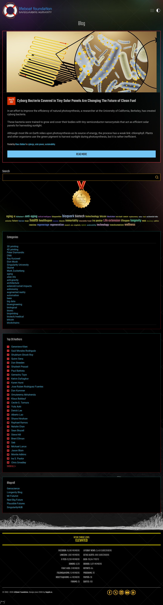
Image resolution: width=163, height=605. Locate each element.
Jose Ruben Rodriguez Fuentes (27, 386)
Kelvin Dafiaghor (20, 378)
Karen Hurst (17, 382)
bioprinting (12, 313)
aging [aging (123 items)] (9, 216)
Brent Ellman (17, 438)
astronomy (12, 289)
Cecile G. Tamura (20, 402)
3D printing (12, 246)
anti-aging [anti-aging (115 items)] (31, 216)
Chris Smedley (18, 462)
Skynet (10, 267)
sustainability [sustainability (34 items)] (91, 225)
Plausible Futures (16, 503)
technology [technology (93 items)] (103, 225)
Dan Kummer (18, 390)
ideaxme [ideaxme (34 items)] (62, 221)
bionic (10, 310)
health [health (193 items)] (34, 220)
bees (9, 298)
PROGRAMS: (87, 573)
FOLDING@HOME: (63, 573)
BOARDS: (86, 564)
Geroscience (13, 488)
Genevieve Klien (19, 346)
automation (13, 295)
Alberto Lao (17, 414)
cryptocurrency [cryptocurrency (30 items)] (133, 217)
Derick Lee (16, 410)
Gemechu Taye (19, 374)
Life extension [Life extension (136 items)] (111, 221)
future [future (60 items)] (15, 220)
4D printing (12, 249)
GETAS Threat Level (81, 540)
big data (11, 301)
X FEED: (64, 559)
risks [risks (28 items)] (72, 225)
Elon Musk (12, 261)
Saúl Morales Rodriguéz (23, 350)
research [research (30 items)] (67, 225)
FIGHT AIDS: (65, 568)
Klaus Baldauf (20, 144)
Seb (13, 442)
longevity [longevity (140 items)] (135, 221)
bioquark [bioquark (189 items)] (68, 216)
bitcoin (10, 319)
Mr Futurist (12, 496)
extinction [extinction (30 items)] (8, 221)
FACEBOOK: (62, 551)
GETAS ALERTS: (89, 555)
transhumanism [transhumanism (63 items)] (117, 225)
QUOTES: (86, 582)
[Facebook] (109, 592)
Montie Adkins (18, 454)
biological (12, 307)
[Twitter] (115, 592)
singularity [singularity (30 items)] (77, 225)
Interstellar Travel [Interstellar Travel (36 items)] (85, 221)
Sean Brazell (17, 430)
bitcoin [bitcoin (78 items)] (103, 216)
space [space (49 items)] (83, 225)
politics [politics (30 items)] (156, 221)
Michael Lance (18, 446)
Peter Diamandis (15, 252)
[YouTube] (127, 592)
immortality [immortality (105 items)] (71, 220)
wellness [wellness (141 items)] (129, 225)
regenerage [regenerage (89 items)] (43, 225)
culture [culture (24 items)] (140, 217)
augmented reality (16, 292)
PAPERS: (86, 577)
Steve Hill (16, 434)
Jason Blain (17, 450)
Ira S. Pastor (17, 458)
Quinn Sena (17, 358)
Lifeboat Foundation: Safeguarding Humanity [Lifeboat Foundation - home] (74, 10)
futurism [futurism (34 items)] (21, 221)
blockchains (13, 322)
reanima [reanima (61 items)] (32, 225)
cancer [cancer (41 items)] (125, 217)
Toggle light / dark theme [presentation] (158, 10)
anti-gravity (12, 280)
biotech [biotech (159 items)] (80, 216)
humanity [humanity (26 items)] (55, 221)
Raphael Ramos (19, 422)
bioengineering (14, 304)
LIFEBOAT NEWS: (89, 551)
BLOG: (85, 559)
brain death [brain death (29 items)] (119, 217)
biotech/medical (15, 316)
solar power (39, 144)
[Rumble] (133, 592)
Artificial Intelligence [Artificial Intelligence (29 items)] (44, 217)
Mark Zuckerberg (15, 270)
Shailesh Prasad (19, 366)
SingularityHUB (15, 507)
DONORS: (72, 564)
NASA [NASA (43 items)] (144, 221)
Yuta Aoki (16, 406)
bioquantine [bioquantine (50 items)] (57, 216)
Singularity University (18, 264)
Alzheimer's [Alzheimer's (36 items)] (20, 217)
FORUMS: (74, 582)
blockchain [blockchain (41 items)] (111, 217)
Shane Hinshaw (19, 418)
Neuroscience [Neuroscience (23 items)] (150, 221)
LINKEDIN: (63, 555)
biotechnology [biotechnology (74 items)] (92, 216)
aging (10, 273)
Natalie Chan (18, 426)
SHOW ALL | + (11, 466)
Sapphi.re (48, 592)
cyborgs (31, 144)
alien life (11, 277)
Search (156, 177)
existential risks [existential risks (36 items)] (152, 217)
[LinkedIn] (121, 592)
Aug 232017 (11, 101)
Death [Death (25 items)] (144, 217)
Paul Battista (18, 370)
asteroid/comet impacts (19, 286)
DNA (9, 255)
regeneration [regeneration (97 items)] (57, 225)
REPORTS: (87, 568)
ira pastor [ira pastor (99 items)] (97, 220)
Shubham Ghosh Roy (22, 354)
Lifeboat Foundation (21, 592)
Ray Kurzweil (13, 258)
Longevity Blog (14, 492)
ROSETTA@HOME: (62, 577)
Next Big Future (15, 499)
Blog (81, 24)
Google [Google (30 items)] (27, 221)
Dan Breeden (17, 362)
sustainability (50, 144)
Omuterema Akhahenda (23, 394)
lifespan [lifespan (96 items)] (125, 220)
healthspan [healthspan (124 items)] (45, 221)
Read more (81, 154)
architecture (13, 283)
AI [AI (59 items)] (14, 216)
